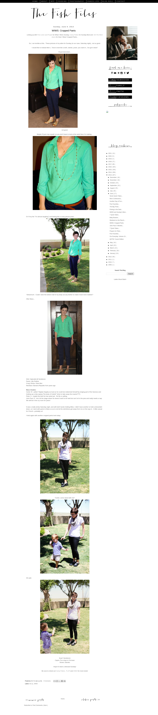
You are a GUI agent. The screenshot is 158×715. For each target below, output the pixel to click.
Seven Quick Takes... (116, 196)
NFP (53, 1)
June (111, 193)
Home (63, 699)
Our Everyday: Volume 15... (118, 236)
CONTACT (121, 1)
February (113, 250)
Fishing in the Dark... (116, 209)
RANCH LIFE (93, 1)
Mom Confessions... (116, 198)
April (111, 245)
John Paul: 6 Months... (116, 225)
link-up (31, 683)
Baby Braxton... (114, 217)
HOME (35, 1)
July (111, 191)
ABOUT (44, 1)
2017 (110, 164)
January (112, 253)
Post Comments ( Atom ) (40, 705)
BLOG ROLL (107, 1)
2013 (110, 175)
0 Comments (47, 681)
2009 (110, 265)
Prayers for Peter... (115, 231)
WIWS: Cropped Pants (117, 223)
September (113, 185)
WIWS (36, 683)
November (113, 180)
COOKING (62, 1)
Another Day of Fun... (116, 201)
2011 (110, 259)
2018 (110, 161)
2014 (110, 172)
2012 (110, 257)
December (113, 177)
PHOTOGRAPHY (77, 1)
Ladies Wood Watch (120, 279)
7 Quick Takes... (114, 215)
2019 (110, 159)
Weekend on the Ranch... (117, 220)
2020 (110, 156)
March (112, 248)
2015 (110, 169)
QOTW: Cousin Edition (117, 239)
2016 (110, 167)
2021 (110, 153)
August (112, 188)
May (111, 242)
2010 (110, 262)
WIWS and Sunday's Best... (118, 212)
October (112, 183)
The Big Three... (115, 207)
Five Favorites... (114, 204)
